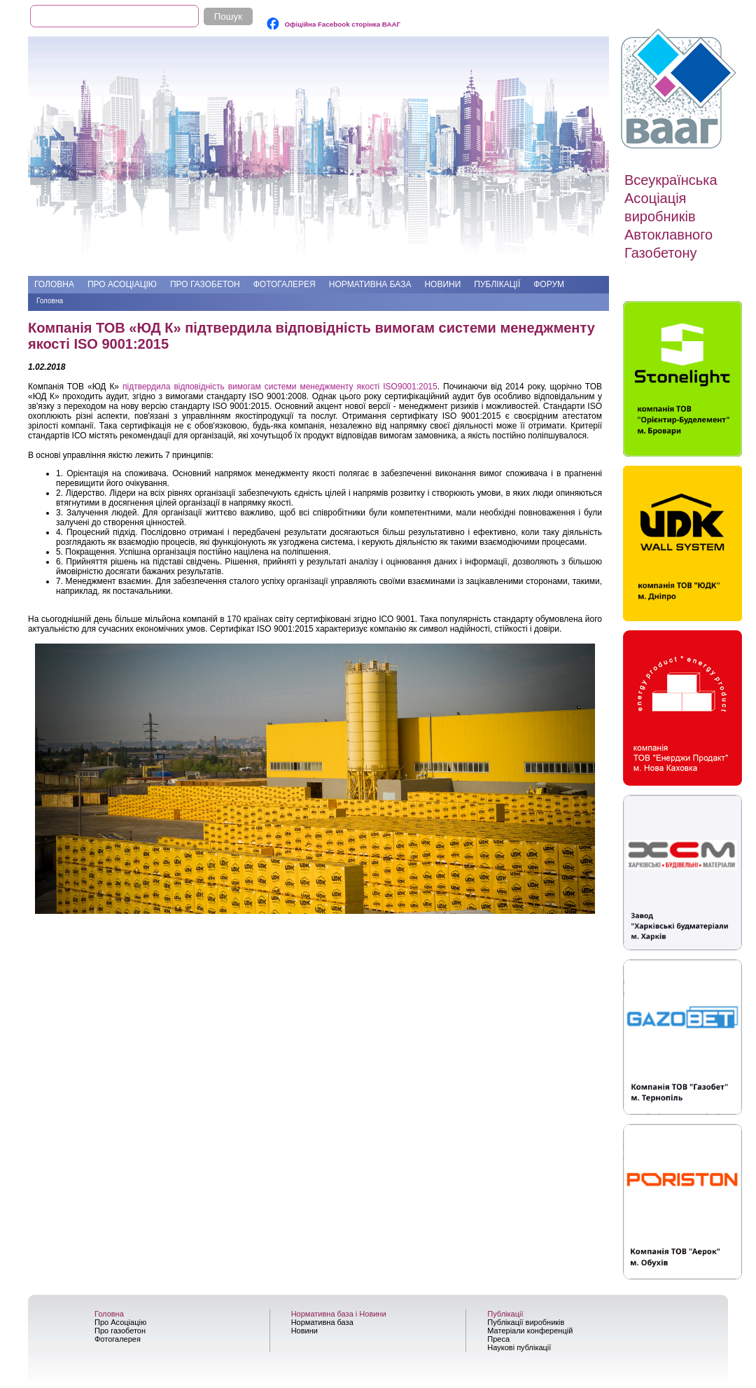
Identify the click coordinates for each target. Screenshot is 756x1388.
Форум (548, 284)
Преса (498, 1339)
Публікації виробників (525, 1322)
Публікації (497, 284)
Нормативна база (370, 284)
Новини (442, 284)
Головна (54, 284)
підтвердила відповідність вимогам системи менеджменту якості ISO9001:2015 (280, 386)
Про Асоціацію (122, 284)
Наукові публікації (519, 1347)
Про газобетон (205, 284)
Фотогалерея (284, 284)
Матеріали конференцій (530, 1330)
